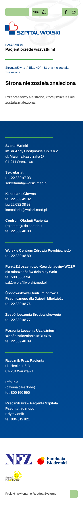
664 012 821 (20, 419)
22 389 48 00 (21, 231)
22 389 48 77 (21, 320)
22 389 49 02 (21, 199)
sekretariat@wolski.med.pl (26, 183)
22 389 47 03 (21, 178)
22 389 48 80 (21, 256)
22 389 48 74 (21, 304)
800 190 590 (20, 392)
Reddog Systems (44, 493)
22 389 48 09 (21, 341)
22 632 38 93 (21, 204)
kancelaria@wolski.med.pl (26, 210)
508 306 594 (20, 277)
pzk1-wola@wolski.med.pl (26, 282)
